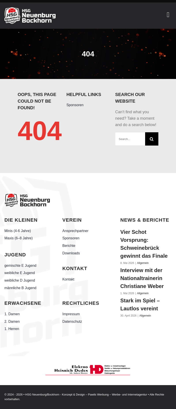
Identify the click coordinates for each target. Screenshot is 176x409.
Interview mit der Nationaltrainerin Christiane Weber (142, 278)
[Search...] (130, 139)
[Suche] (151, 139)
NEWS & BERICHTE (144, 220)
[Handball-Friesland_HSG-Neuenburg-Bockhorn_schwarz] (27, 195)
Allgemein (143, 263)
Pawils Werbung (98, 394)
